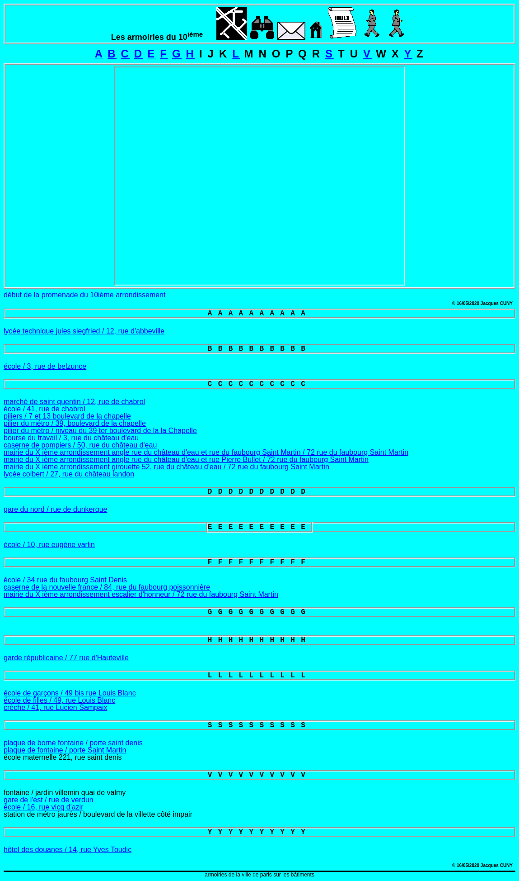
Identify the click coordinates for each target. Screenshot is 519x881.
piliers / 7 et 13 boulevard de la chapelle (67, 416)
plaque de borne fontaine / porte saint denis (73, 743)
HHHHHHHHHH (259, 640)
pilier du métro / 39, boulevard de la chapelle (75, 423)
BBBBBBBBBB (259, 349)
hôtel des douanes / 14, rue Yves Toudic (67, 849)
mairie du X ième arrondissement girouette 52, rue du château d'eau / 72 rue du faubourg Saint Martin (166, 467)
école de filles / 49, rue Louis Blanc (59, 700)
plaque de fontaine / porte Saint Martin (65, 750)
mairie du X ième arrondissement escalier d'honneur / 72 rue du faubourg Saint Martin (141, 594)
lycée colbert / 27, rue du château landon (69, 474)
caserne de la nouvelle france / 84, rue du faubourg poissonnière (107, 587)
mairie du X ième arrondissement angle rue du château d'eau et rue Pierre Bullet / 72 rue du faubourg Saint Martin (186, 459)
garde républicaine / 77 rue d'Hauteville (66, 658)
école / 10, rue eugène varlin (49, 544)
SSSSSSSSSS (259, 725)
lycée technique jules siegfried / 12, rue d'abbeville (84, 331)
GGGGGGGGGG (259, 612)
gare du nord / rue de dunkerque (56, 509)
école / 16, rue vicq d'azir (43, 807)
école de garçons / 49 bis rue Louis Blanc (70, 693)
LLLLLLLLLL (259, 675)
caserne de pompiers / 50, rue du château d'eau (80, 445)
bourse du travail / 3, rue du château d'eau (71, 438)
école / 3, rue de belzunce (45, 366)
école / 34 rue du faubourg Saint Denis (65, 580)
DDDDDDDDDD (259, 492)
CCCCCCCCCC (259, 384)
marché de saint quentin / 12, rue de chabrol (74, 401)
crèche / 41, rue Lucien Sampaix (55, 707)
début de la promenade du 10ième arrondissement (84, 295)
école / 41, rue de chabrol (44, 409)
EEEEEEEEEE (259, 527)
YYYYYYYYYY (259, 832)
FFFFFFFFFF (259, 562)
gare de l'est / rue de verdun (49, 800)
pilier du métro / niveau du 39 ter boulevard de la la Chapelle (100, 430)
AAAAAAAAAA (259, 314)
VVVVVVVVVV (259, 775)
